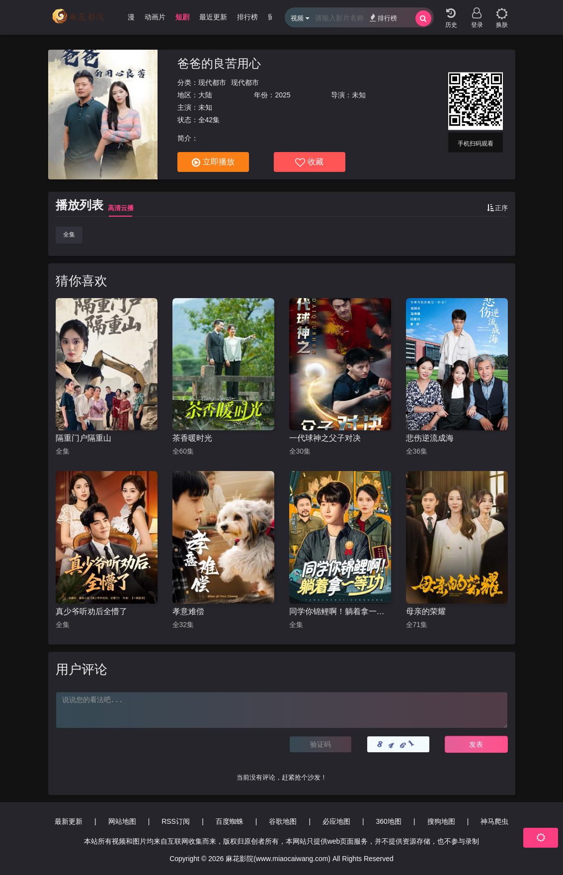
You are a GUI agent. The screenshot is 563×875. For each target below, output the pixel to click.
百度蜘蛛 (229, 821)
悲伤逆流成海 (430, 438)
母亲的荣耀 (426, 611)
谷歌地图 (283, 821)
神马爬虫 (494, 821)
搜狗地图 (441, 821)
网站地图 (122, 821)
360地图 (389, 821)
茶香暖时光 (192, 438)
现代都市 (212, 82)
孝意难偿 (188, 611)
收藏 (309, 162)
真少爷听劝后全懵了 (91, 611)
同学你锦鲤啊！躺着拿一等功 (340, 611)
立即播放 (213, 162)
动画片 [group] (155, 17)
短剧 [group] (182, 17)
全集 (69, 234)
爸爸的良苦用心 (219, 63)
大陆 (205, 95)
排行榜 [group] (247, 17)
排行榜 (383, 17)
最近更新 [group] (213, 17)
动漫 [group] (128, 17)
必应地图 (336, 821)
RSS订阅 (175, 821)
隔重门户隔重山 (83, 438)
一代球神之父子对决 (325, 438)
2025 (282, 95)
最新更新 (68, 821)
